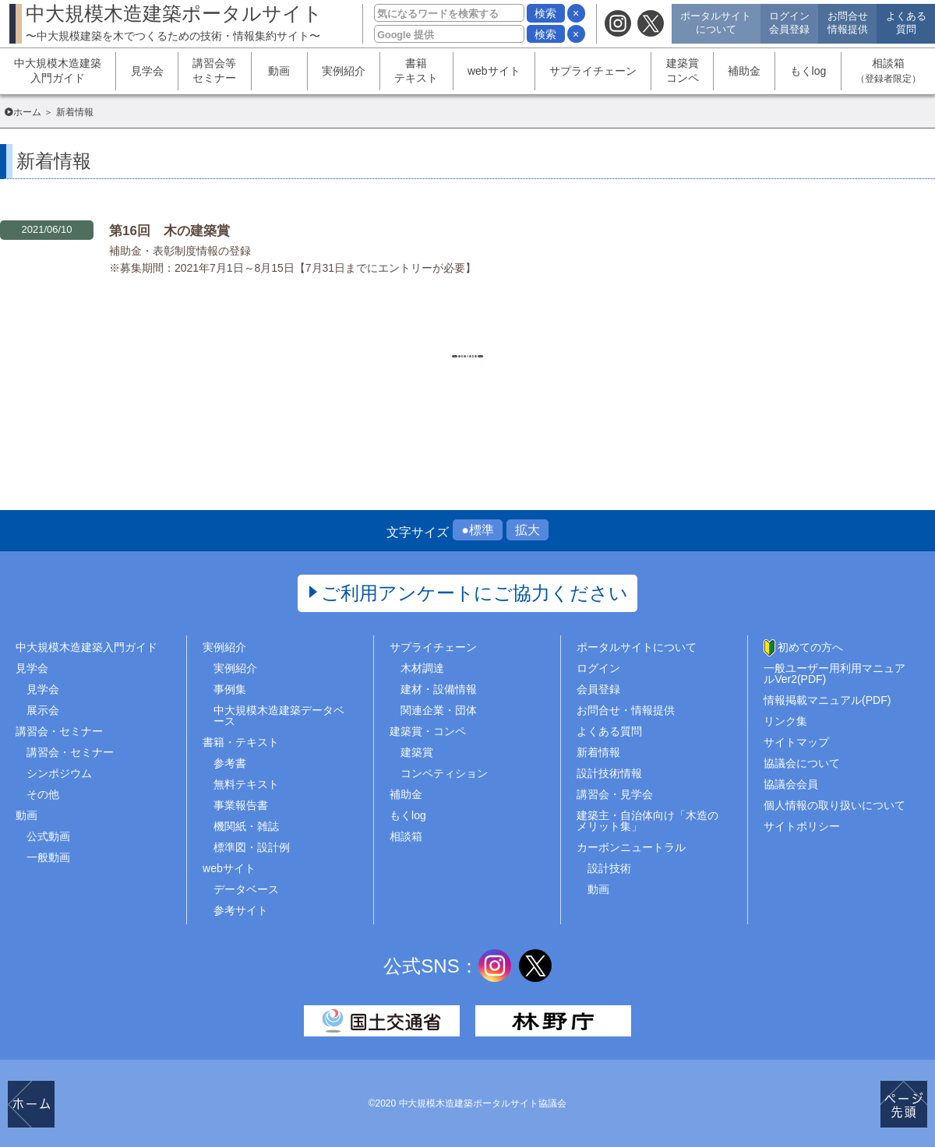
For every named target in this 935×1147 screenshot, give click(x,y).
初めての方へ (810, 647)
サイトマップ (796, 742)
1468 (506, 331)
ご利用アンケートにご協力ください (475, 592)
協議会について (802, 763)
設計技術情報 (609, 773)
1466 (428, 331)
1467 (467, 331)
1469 (545, 331)
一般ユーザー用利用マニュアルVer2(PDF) (834, 673)
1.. (350, 331)
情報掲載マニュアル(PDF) (827, 700)
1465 (389, 331)
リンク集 (785, 721)
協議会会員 (791, 784)
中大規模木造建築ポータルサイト (174, 22)
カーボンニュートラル (631, 847)
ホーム (27, 112)
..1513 (585, 331)
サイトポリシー (802, 826)
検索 (545, 13)
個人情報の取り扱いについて (834, 805)
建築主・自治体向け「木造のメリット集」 (647, 820)
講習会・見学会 (615, 794)
